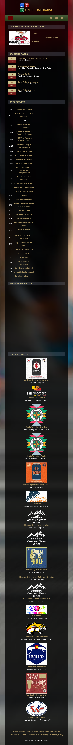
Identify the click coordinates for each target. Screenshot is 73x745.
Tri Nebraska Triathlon (26, 66)
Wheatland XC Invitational (24, 188)
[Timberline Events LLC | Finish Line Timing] (36, 7)
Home (15, 732)
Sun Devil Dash (24, 210)
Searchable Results (51, 38)
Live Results (55, 732)
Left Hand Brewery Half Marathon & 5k (32, 58)
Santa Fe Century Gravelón (28, 82)
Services (22, 732)
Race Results (44, 732)
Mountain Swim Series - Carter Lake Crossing (36, 577)
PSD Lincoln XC (24, 253)
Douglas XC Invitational (24, 249)
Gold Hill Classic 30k (24, 159)
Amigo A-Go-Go (24, 74)
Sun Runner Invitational (24, 268)
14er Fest (23, 196)
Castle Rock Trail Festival (24, 183)
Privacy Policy (57, 735)
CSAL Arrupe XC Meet (24, 151)
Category (35, 41)
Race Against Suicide (24, 214)
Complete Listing (21, 276)
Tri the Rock (24, 257)
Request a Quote (44, 735)
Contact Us (33, 735)
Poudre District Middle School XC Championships (24, 170)
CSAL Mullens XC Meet (24, 155)
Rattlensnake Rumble (24, 200)
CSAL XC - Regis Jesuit (24, 192)
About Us (23, 735)
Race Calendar (32, 732)
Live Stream (14, 735)
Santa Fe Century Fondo (27, 90)
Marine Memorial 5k (24, 218)
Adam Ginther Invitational (24, 272)
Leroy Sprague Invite (24, 163)
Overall (35, 34)
